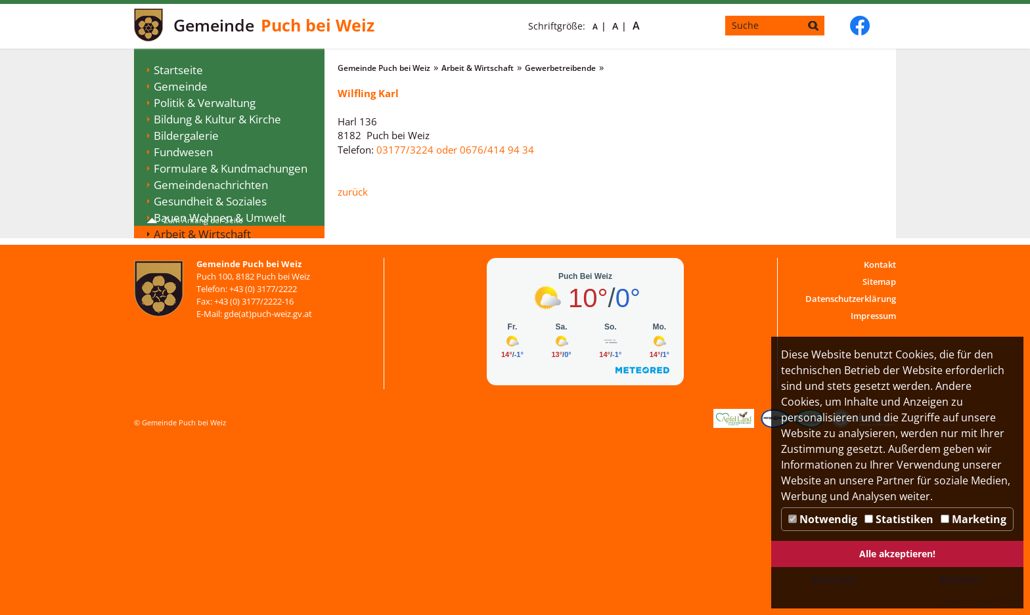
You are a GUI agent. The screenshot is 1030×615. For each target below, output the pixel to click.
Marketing (973, 519)
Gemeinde (181, 86)
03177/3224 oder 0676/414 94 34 (455, 149)
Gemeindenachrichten (211, 184)
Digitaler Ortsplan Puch (212, 365)
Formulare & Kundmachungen (230, 168)
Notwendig (822, 519)
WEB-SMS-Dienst (196, 348)
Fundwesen (183, 151)
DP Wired (1003, 600)
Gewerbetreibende (212, 250)
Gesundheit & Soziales (210, 201)
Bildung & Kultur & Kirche (217, 119)
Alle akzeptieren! (897, 553)
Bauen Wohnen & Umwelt (220, 217)
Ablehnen (960, 579)
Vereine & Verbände (205, 316)
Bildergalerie (186, 135)
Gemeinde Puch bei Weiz (384, 68)
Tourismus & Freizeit (206, 299)
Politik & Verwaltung (205, 102)
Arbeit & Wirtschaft (202, 234)
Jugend (171, 332)
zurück (353, 191)
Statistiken (898, 519)
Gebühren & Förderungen (220, 266)
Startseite (178, 69)
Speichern (834, 579)
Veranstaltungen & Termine (224, 283)
